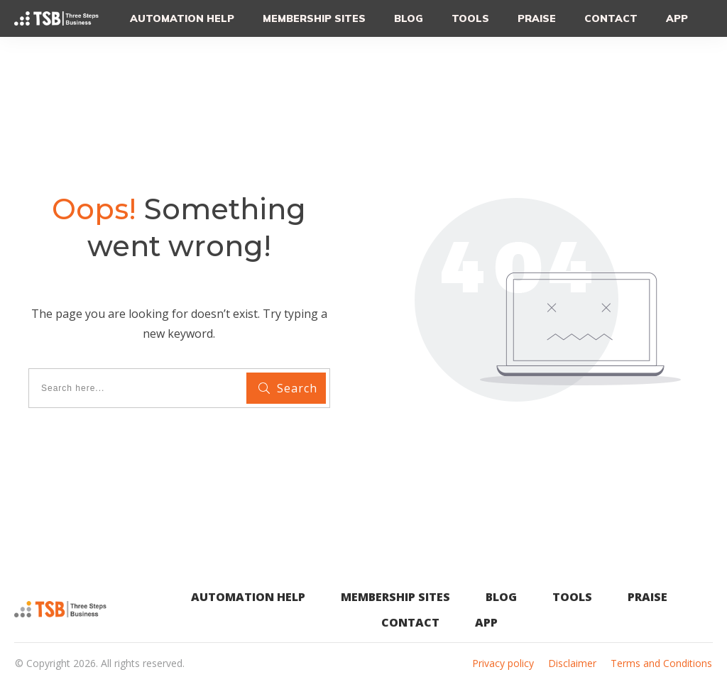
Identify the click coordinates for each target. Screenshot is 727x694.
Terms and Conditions (661, 663)
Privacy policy (503, 663)
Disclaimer (572, 663)
